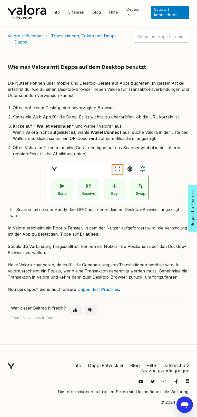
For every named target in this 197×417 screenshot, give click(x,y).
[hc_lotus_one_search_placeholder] (161, 36)
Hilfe (113, 12)
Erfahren (76, 12)
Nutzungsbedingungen (165, 370)
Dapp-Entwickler (106, 365)
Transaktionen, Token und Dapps (83, 35)
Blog (96, 12)
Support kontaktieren (166, 12)
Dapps (20, 42)
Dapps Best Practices (98, 289)
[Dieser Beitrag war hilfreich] (75, 310)
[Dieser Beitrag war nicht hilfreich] (90, 310)
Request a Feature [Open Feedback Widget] (192, 208)
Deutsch (134, 9)
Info (56, 12)
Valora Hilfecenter (25, 35)
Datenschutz (175, 365)
